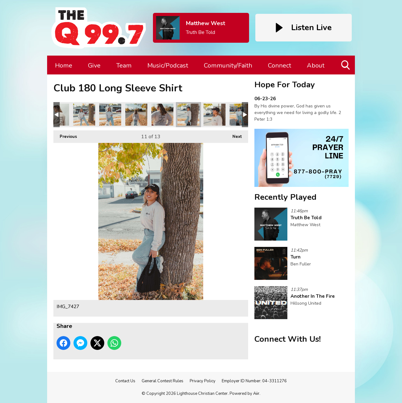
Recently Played (285, 197)
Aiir (256, 393)
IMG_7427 (188, 115)
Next (234, 134)
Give (94, 65)
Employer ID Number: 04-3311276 (254, 381)
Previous (65, 134)
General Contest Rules (162, 381)
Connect (279, 65)
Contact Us (125, 381)
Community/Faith (228, 65)
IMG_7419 (162, 115)
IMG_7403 (136, 115)
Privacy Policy (202, 381)
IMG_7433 (241, 115)
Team (124, 65)
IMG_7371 (110, 115)
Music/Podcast (167, 65)
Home (63, 65)
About (315, 65)
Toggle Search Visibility (346, 67)
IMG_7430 (214, 115)
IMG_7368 (84, 115)
